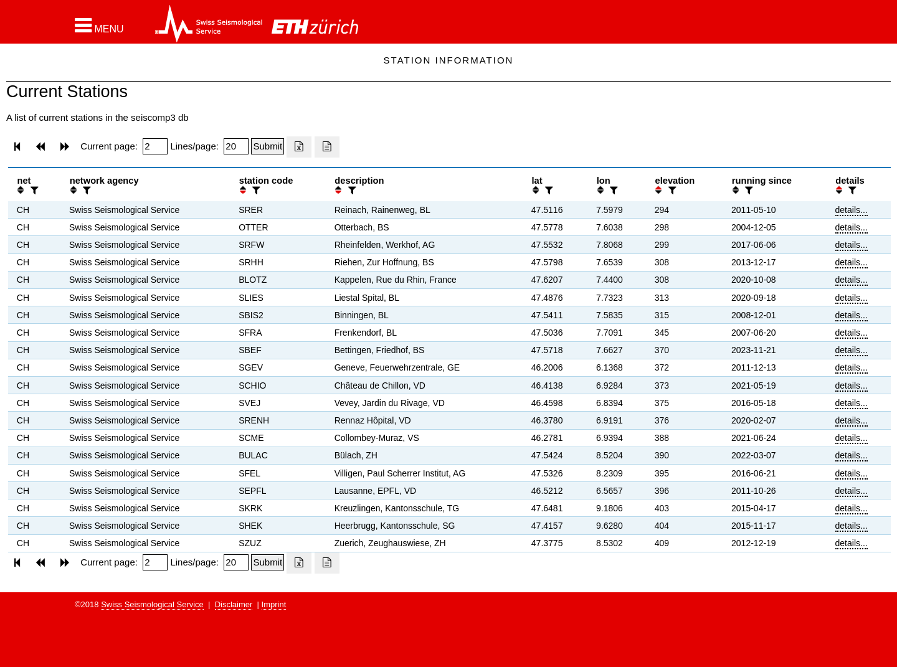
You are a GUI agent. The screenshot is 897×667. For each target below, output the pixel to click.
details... (851, 210)
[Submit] (267, 146)
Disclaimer (234, 604)
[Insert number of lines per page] (236, 146)
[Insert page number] (155, 146)
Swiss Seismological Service (152, 604)
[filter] (33, 190)
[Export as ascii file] (327, 147)
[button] (99, 25)
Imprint (274, 604)
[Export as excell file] (299, 147)
